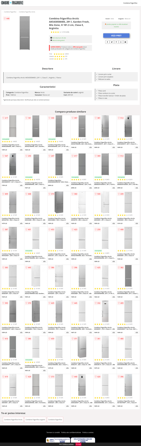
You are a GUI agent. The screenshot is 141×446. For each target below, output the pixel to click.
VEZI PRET (116, 35)
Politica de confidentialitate (71, 432)
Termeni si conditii (53, 432)
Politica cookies (88, 432)
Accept (78, 444)
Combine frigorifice (130, 3)
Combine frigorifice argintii (35, 419)
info (21, 150)
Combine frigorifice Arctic (27, 12)
